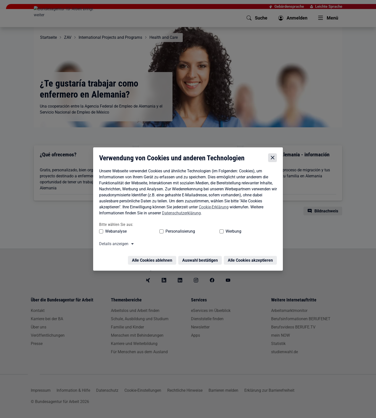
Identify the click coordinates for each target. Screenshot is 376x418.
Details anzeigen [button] (112, 243)
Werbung (204, 230)
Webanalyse (114, 230)
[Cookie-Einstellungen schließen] (273, 157)
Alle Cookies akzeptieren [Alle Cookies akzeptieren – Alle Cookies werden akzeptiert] (251, 256)
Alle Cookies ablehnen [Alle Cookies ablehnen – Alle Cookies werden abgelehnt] (153, 256)
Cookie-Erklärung (212, 206)
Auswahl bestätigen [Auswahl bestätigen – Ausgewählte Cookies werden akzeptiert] (201, 256)
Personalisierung (164, 230)
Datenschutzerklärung (180, 212)
